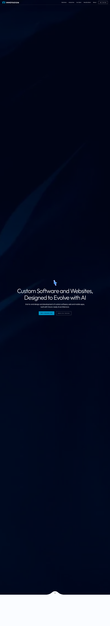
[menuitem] (64, 2)
